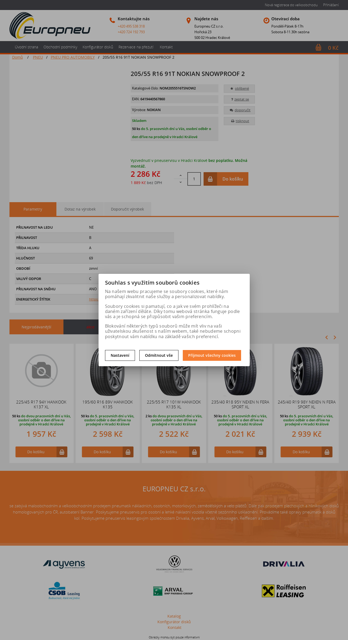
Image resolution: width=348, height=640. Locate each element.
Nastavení (120, 355)
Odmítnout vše (159, 355)
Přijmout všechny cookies (212, 355)
